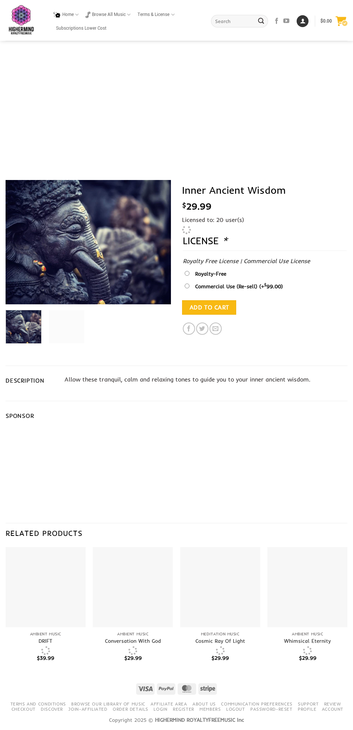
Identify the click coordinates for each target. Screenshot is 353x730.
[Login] (303, 21)
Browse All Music (108, 14)
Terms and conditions (38, 704)
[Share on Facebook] (189, 329)
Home (66, 14)
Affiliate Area (169, 704)
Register (183, 709)
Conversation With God (133, 641)
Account (332, 709)
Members (210, 709)
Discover (52, 709)
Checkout (23, 709)
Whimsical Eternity (307, 641)
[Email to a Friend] (216, 329)
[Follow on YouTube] (286, 21)
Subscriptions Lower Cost (81, 28)
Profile (307, 709)
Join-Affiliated (87, 709)
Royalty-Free (210, 274)
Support (308, 704)
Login (160, 709)
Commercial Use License (277, 261)
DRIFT (45, 641)
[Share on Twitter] (202, 329)
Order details (130, 709)
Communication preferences (256, 704)
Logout (235, 709)
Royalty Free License (210, 261)
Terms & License (156, 14)
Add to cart (209, 307)
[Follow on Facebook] (277, 21)
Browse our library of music (108, 704)
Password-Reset (271, 709)
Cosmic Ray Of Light (220, 641)
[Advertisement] (176, 96)
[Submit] (261, 21)
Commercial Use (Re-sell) (239, 286)
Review (332, 704)
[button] (333, 21)
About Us (204, 704)
